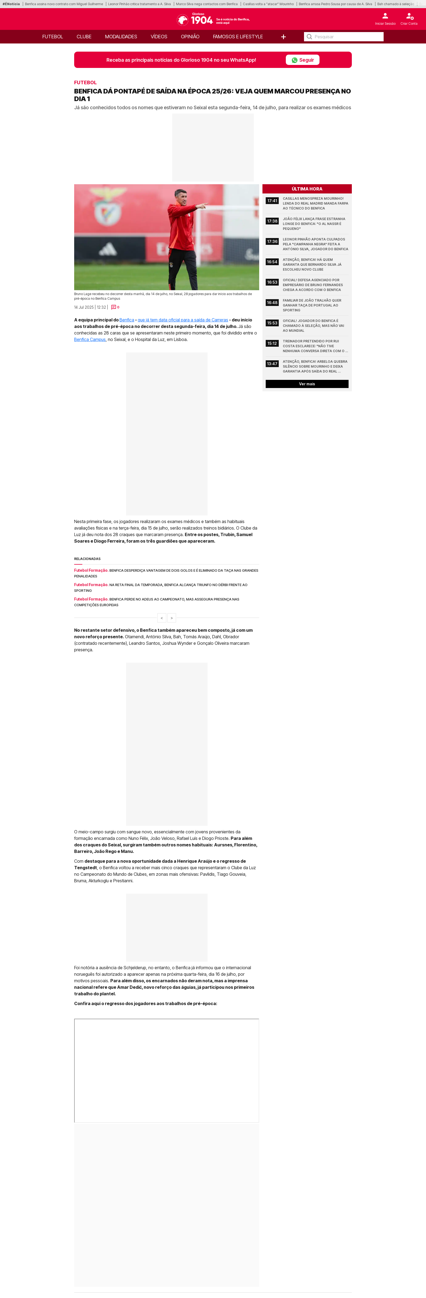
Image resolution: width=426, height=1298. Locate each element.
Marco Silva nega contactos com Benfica (207, 4)
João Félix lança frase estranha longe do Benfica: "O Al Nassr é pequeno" (314, 224)
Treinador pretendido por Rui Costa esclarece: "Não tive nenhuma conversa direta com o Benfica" (314, 346)
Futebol (52, 36)
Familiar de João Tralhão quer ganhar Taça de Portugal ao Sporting (312, 305)
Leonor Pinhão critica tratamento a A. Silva (139, 4)
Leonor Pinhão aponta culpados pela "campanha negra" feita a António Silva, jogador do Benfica (315, 244)
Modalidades (121, 36)
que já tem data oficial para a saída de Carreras (183, 320)
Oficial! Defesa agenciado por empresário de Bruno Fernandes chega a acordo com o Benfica (313, 285)
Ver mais (307, 383)
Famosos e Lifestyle (238, 36)
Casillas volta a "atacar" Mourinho (268, 4)
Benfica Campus (90, 339)
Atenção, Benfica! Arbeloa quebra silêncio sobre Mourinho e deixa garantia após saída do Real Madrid (315, 366)
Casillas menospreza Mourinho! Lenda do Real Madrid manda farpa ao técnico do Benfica (316, 203)
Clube (84, 36)
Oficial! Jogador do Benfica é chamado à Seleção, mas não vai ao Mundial (314, 326)
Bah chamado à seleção (395, 4)
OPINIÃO (190, 36)
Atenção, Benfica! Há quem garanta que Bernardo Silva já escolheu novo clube (312, 264)
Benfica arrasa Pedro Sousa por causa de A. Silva (335, 4)
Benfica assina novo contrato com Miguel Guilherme (64, 4)
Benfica (127, 320)
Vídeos (159, 36)
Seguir (302, 60)
